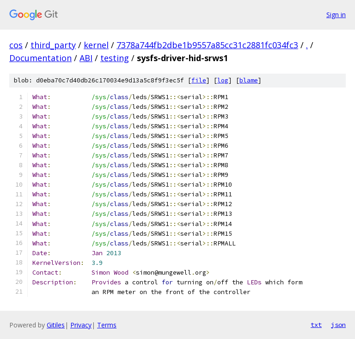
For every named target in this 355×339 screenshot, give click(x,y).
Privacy (81, 324)
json (338, 324)
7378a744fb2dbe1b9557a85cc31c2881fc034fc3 (207, 44)
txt (316, 324)
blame (248, 80)
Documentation (40, 57)
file (198, 80)
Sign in (336, 14)
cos (16, 44)
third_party (53, 44)
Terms (106, 324)
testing (114, 57)
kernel (96, 44)
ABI (86, 57)
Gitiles (56, 324)
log (222, 80)
